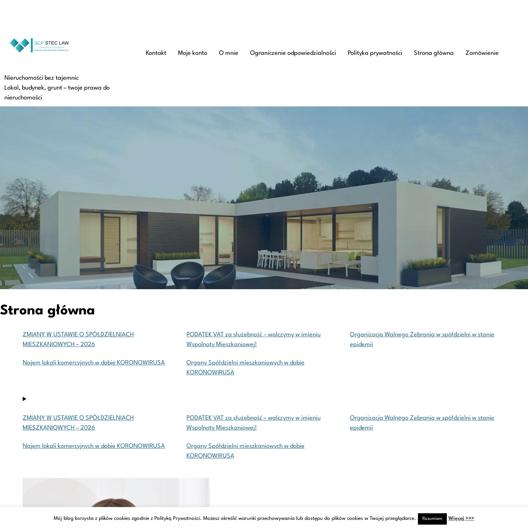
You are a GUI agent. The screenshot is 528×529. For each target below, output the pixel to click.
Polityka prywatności (375, 53)
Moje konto (192, 53)
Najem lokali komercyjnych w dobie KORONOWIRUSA (94, 363)
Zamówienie (482, 53)
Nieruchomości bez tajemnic (41, 78)
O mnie (228, 53)
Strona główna (434, 53)
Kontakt (156, 53)
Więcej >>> (461, 518)
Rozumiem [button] (432, 519)
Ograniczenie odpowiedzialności (293, 53)
